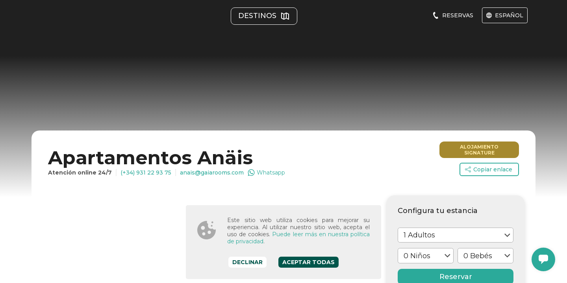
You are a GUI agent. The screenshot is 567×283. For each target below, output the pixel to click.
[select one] (455, 137)
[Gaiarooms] (68, 23)
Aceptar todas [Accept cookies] (308, 262)
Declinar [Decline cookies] (247, 262)
